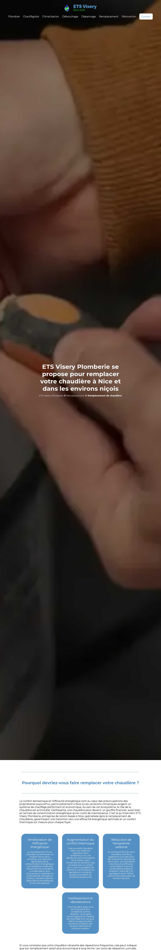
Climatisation (50, 16)
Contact (146, 16)
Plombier (14, 16)
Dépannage (88, 16)
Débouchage (70, 16)
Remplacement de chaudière (105, 395)
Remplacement (108, 16)
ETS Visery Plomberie (51, 395)
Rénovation (129, 16)
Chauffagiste (31, 16)
